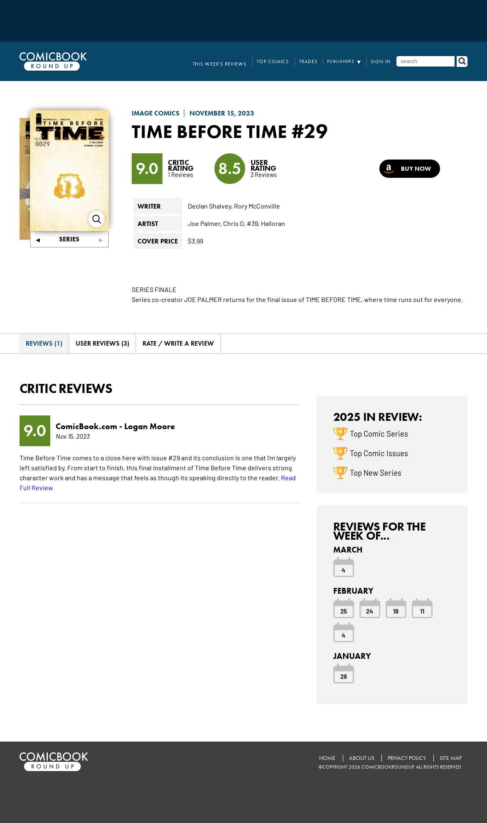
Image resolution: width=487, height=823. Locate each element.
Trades (312, 61)
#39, (253, 223)
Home (325, 757)
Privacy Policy (406, 757)
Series (69, 239)
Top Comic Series (379, 433)
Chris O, (234, 223)
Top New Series (375, 472)
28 (343, 676)
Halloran (273, 223)
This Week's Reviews (231, 61)
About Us (360, 757)
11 (422, 611)
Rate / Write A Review (178, 343)
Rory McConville (257, 205)
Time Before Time (214, 131)
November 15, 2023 (221, 113)
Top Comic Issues (379, 452)
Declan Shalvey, (210, 205)
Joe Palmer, (205, 223)
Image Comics (156, 113)
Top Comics (280, 61)
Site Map (450, 757)
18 (395, 611)
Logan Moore (149, 426)
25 (343, 611)
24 (369, 611)
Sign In (382, 61)
